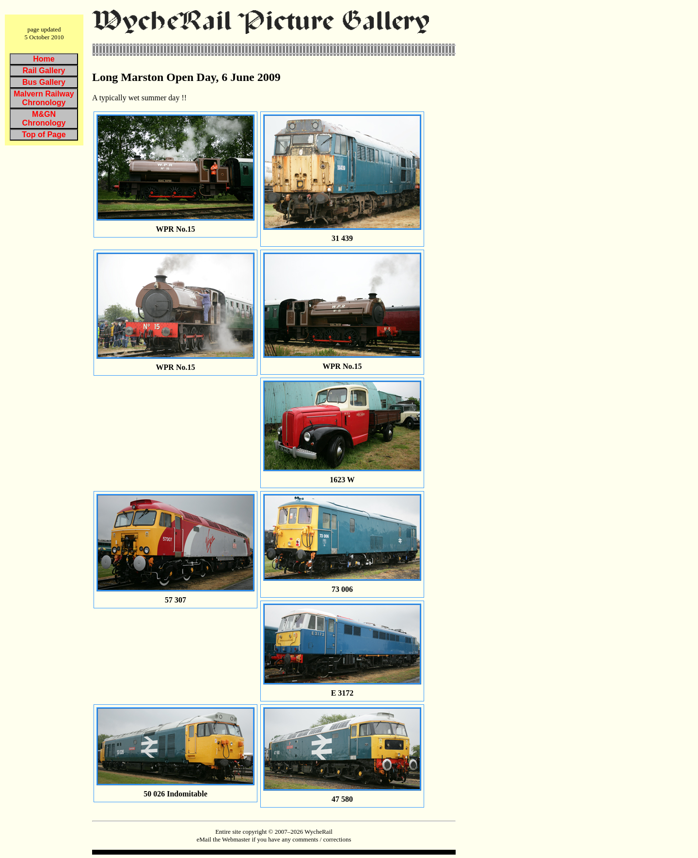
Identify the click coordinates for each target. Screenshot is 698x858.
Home (43, 59)
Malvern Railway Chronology (44, 98)
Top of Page (43, 134)
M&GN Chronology (44, 118)
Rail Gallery (43, 70)
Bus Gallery (43, 82)
